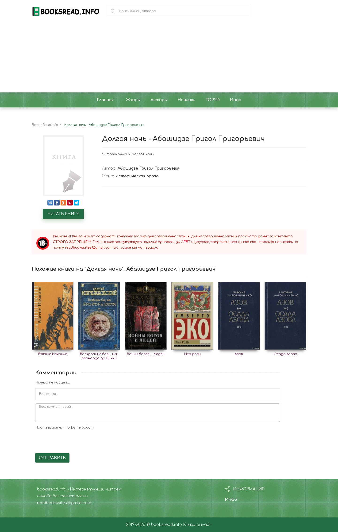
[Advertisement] (169, 57)
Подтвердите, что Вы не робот (64, 427)
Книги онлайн (197, 524)
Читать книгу (63, 214)
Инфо (231, 499)
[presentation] (71, 440)
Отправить (52, 458)
